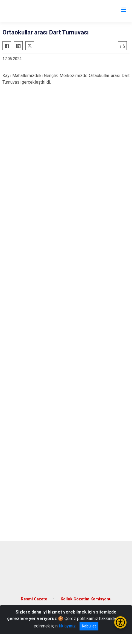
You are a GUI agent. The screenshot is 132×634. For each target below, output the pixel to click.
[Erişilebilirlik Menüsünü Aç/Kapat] (120, 622)
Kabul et (89, 626)
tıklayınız (67, 626)
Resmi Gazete (34, 599)
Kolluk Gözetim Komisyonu (86, 599)
